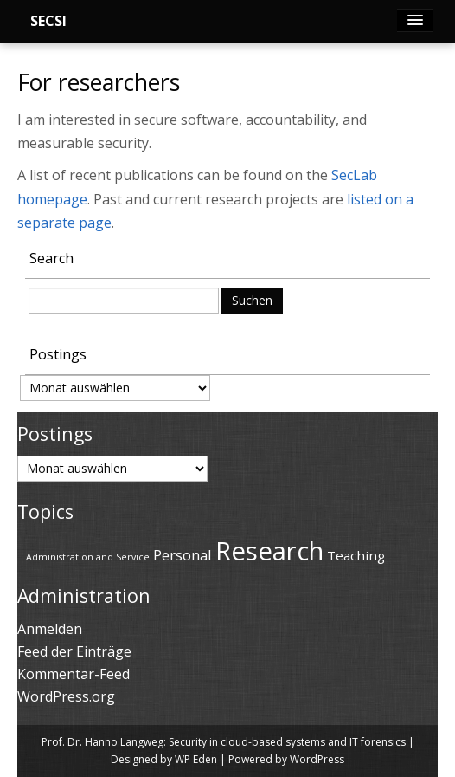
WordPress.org (66, 696)
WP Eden (196, 759)
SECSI (48, 20)
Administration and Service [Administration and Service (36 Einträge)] (88, 557)
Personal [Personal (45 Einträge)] (182, 555)
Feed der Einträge (74, 651)
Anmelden (49, 628)
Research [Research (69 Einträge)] (269, 551)
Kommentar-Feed (73, 673)
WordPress (317, 759)
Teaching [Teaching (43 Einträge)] (356, 555)
